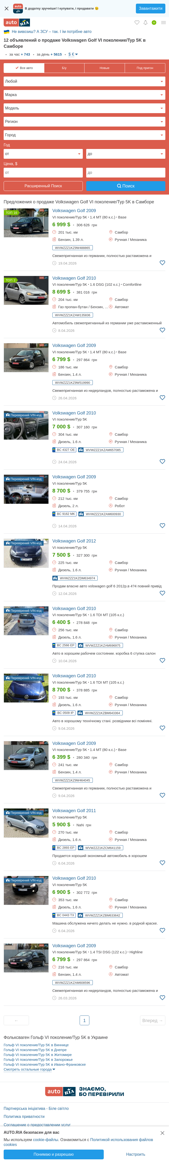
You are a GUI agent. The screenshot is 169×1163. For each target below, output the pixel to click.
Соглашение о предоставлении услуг (37, 1125)
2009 (74, 210)
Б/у (64, 68)
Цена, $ (10, 164)
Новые (104, 68)
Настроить (135, 1154)
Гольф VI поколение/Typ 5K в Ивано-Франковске (45, 1064)
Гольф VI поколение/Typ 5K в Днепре (35, 1050)
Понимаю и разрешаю (54, 1154)
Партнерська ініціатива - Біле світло (36, 1108)
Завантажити (150, 8)
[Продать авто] (154, 22)
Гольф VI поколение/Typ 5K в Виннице (36, 1045)
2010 (74, 278)
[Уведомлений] (145, 22)
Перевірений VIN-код (24, 415)
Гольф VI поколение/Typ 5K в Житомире (38, 1055)
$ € (71, 54)
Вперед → (152, 1020)
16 (15, 213)
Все (26, 68)
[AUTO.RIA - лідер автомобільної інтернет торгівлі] (17, 23)
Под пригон (145, 68)
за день (49, 54)
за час (19, 54)
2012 (74, 541)
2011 (74, 810)
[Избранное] (137, 22)
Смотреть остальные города (28, 1069)
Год (7, 145)
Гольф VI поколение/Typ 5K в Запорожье (38, 1059)
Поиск (126, 186)
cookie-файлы (45, 1140)
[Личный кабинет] (163, 22)
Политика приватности (24, 1116)
